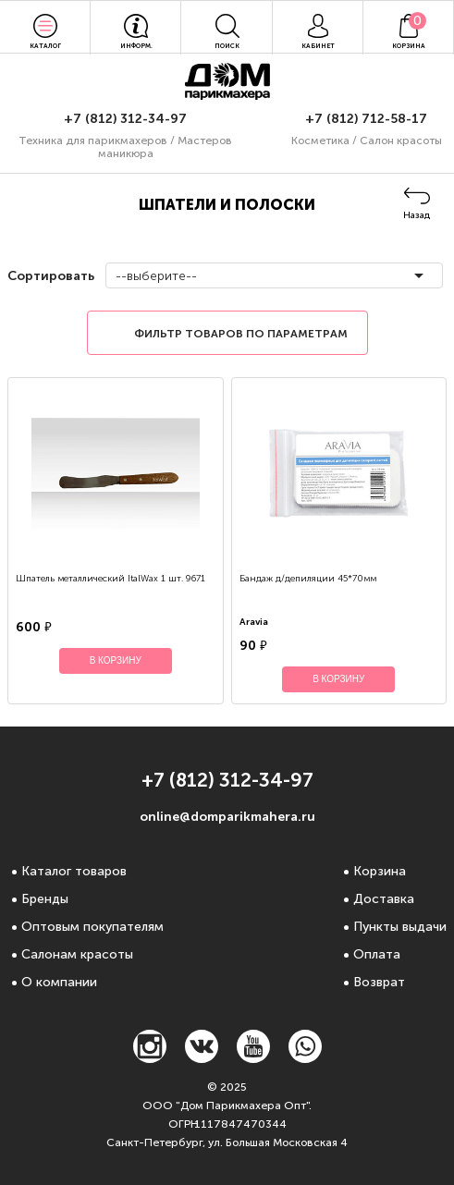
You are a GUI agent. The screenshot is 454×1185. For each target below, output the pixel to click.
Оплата (376, 954)
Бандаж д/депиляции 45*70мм (307, 578)
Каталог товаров (74, 871)
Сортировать (49, 276)
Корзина (379, 871)
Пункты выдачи (400, 927)
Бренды (44, 899)
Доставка (383, 899)
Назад (416, 215)
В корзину (115, 660)
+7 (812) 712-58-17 (366, 119)
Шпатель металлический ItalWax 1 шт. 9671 (110, 578)
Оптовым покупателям (92, 927)
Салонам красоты (77, 954)
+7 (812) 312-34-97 (125, 119)
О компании (59, 982)
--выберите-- (156, 276)
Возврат (379, 982)
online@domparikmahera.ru (227, 817)
